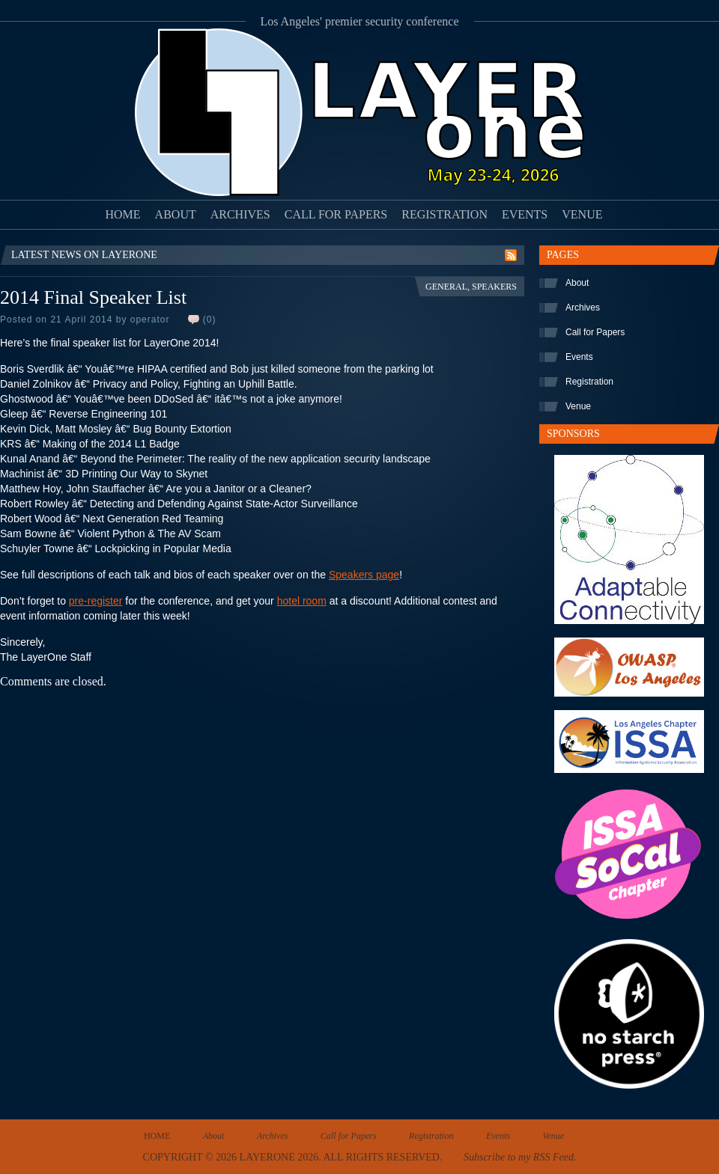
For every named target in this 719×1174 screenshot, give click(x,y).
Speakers (494, 286)
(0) (209, 319)
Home (123, 214)
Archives (240, 214)
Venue (582, 214)
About (175, 214)
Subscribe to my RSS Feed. (520, 1157)
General (446, 286)
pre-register (96, 601)
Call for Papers (336, 214)
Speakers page (364, 575)
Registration (444, 214)
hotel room (302, 601)
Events (524, 214)
